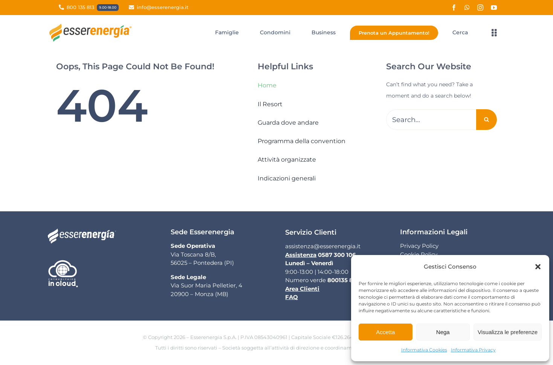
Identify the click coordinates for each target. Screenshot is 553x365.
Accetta (385, 332)
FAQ (291, 297)
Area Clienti (302, 288)
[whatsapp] (467, 8)
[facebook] (454, 8)
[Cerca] (460, 32)
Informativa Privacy (473, 350)
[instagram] (480, 8)
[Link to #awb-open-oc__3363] (494, 32)
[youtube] (494, 8)
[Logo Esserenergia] (92, 26)
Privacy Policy (419, 245)
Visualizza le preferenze (508, 332)
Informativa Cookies (424, 350)
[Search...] (431, 119)
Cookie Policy (418, 254)
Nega (443, 332)
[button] (538, 266)
